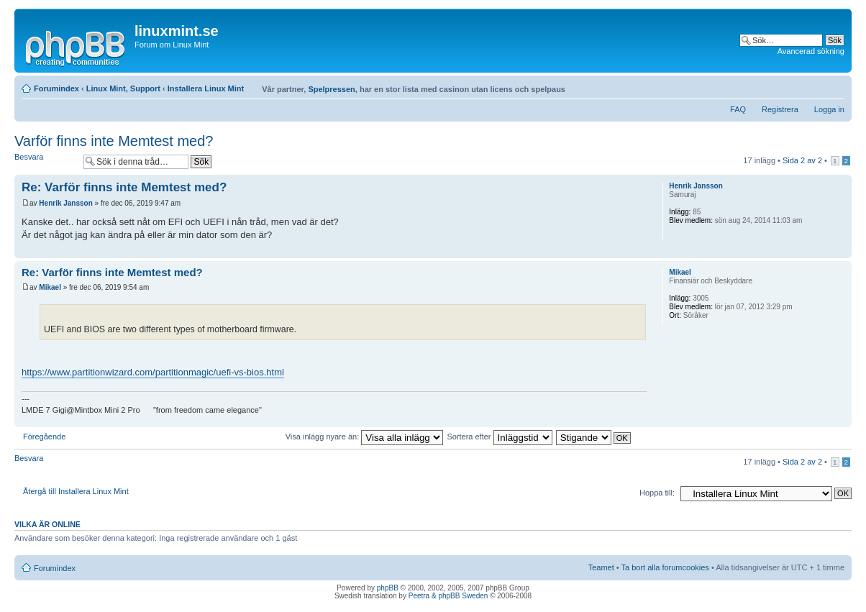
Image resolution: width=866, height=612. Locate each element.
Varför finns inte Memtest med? (113, 141)
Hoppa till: (657, 492)
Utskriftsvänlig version (812, 85)
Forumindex (56, 88)
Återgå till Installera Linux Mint (76, 491)
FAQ (738, 109)
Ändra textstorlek (834, 85)
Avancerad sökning (811, 51)
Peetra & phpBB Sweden (448, 596)
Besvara (45, 161)
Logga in (829, 109)
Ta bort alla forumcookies (665, 567)
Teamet (601, 567)
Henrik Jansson (65, 203)
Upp (840, 251)
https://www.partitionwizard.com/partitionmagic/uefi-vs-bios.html (153, 372)
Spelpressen (331, 89)
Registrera (780, 109)
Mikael (50, 287)
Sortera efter (499, 436)
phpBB (387, 588)
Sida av (802, 160)
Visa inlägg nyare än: (365, 436)
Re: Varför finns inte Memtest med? (124, 187)
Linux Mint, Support (123, 88)
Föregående (44, 436)
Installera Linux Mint (206, 88)
